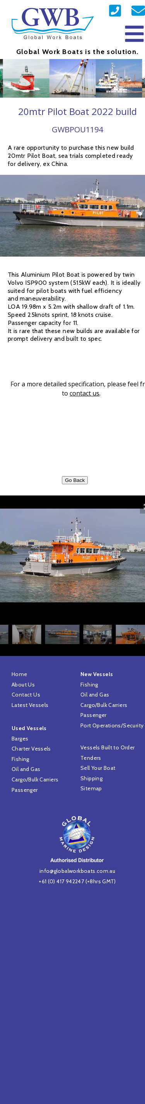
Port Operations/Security (111, 725)
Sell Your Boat (97, 767)
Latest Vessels (30, 705)
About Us (23, 684)
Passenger (25, 789)
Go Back (75, 480)
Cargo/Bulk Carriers (35, 779)
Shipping (91, 778)
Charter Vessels (31, 748)
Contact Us (26, 694)
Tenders (90, 757)
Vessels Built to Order (107, 747)
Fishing (20, 759)
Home (19, 674)
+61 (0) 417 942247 (61, 881)
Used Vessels (29, 728)
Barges (20, 738)
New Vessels (96, 674)
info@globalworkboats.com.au (77, 870)
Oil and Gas (26, 769)
